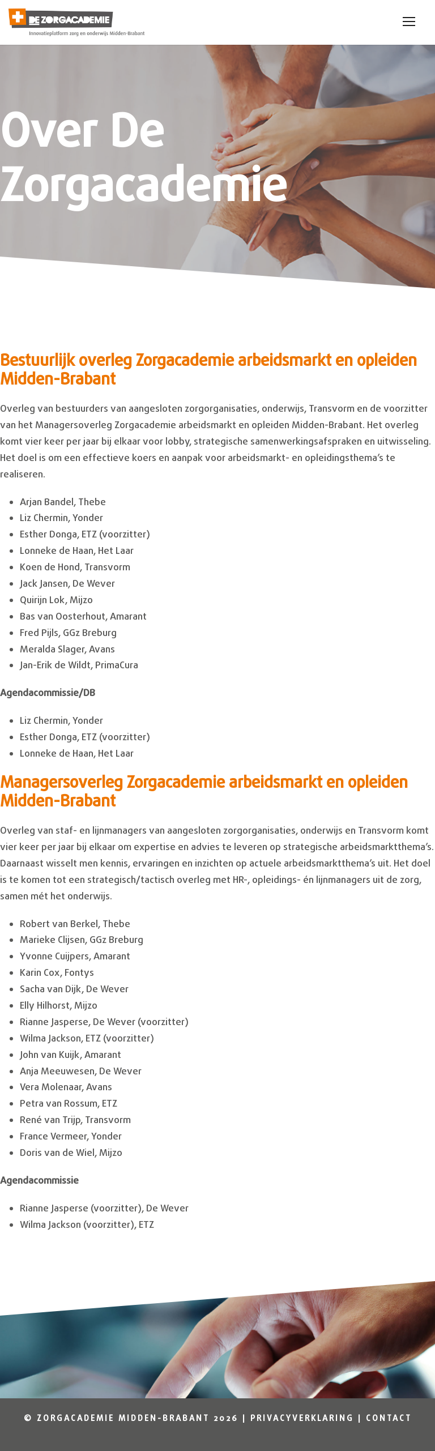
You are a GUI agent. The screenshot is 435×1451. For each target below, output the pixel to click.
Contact (389, 1419)
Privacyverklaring (302, 1419)
